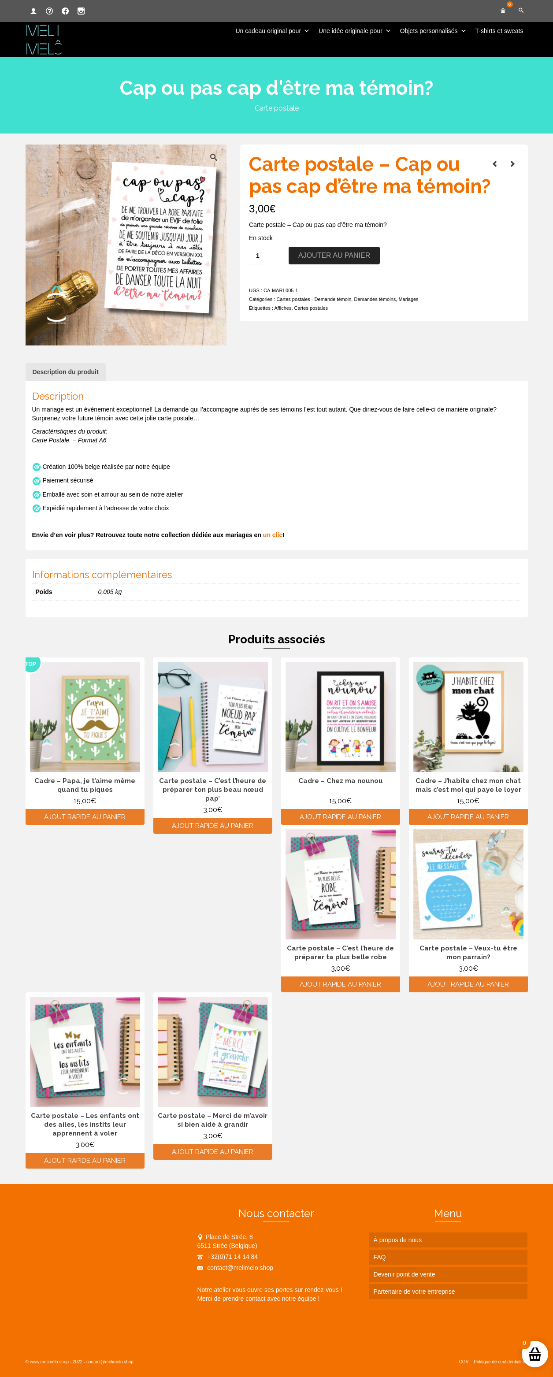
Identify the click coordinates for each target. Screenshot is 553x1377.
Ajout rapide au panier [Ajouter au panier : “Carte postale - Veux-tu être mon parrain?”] (468, 984)
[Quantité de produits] (258, 255)
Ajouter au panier (334, 255)
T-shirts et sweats (499, 30)
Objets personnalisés (433, 31)
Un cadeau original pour (272, 31)
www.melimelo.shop (49, 1361)
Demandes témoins (375, 299)
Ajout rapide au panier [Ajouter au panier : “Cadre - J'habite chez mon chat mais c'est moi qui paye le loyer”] (468, 817)
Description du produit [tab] (66, 371)
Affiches (282, 308)
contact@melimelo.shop (235, 1267)
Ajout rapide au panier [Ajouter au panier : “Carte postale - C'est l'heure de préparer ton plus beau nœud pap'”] (212, 826)
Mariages (408, 299)
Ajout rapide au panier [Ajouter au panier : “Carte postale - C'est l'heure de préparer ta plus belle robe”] (340, 984)
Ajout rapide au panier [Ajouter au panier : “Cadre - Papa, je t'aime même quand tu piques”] (85, 817)
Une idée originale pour (355, 31)
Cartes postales (311, 308)
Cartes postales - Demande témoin (313, 299)
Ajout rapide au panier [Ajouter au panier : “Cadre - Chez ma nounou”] (340, 817)
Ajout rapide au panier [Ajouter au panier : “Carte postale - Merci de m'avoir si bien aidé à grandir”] (212, 1152)
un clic (272, 534)
